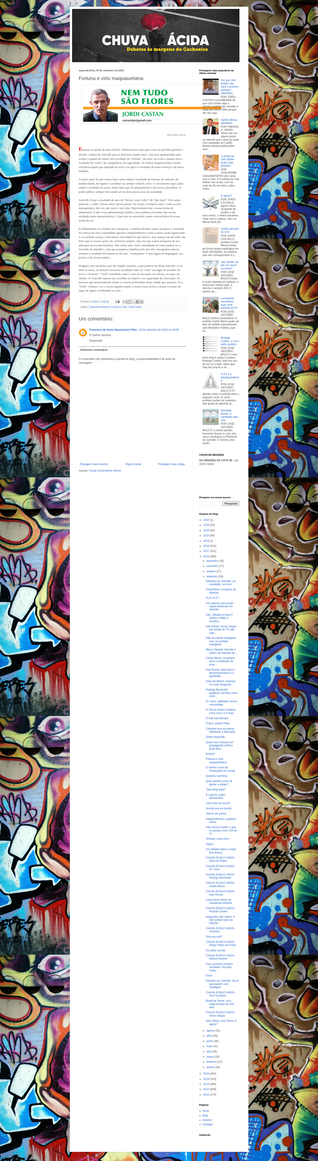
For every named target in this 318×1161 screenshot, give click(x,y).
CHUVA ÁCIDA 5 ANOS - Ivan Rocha (221, 893)
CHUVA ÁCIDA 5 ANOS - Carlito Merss (221, 884)
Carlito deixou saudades (229, 121)
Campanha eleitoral (99, 307)
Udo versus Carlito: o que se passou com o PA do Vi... (221, 830)
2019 (206, 540)
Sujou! (209, 844)
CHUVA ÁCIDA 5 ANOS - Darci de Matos (221, 859)
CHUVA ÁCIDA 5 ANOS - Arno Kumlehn (221, 994)
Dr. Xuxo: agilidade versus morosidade (221, 703)
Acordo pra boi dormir (218, 808)
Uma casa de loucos (218, 803)
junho (210, 1041)
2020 (206, 535)
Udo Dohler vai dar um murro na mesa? (229, 265)
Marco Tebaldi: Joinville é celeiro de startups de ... (222, 651)
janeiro (210, 1067)
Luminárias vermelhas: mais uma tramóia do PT (229, 303)
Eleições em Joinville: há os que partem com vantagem (222, 984)
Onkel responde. (215, 736)
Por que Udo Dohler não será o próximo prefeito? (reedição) (229, 87)
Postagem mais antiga (171, 464)
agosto (210, 1030)
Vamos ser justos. (216, 813)
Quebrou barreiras (216, 775)
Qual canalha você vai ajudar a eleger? (219, 782)
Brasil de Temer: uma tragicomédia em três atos (220, 1004)
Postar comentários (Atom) (105, 470)
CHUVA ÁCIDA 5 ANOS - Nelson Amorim (221, 957)
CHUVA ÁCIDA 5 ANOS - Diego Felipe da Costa (221, 943)
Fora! (209, 975)
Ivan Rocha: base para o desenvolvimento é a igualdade (220, 673)
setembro (212, 576)
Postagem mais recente (94, 464)
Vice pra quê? (214, 936)
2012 (206, 1089)
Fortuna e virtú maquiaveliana (216, 760)
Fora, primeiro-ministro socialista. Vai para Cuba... (219, 967)
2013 (206, 1084)
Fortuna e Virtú (119, 307)
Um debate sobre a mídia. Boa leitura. (221, 851)
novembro (212, 566)
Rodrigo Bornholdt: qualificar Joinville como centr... (221, 693)
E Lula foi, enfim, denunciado (216, 796)
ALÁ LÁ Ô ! (212, 597)
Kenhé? (210, 753)
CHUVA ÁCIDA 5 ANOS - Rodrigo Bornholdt (221, 876)
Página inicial (133, 464)
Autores (207, 1120)
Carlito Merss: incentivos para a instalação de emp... (220, 661)
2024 (206, 525)
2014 (206, 1079)
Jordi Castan (135, 307)
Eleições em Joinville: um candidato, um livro (221, 583)
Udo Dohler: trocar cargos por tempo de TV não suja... (221, 629)
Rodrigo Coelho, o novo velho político (230, 341)
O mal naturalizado (217, 718)
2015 (206, 1073)
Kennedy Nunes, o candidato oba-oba (229, 415)
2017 (206, 551)
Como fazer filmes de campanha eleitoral (219, 901)
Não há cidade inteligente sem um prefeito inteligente (221, 641)
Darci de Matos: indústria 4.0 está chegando (220, 683)
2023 (206, 530)
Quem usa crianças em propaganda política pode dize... (219, 745)
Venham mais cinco (217, 838)
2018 (206, 546)
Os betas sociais (215, 950)
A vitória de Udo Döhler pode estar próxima (227, 161)
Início (206, 1110)
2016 (206, 556)
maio (209, 1046)
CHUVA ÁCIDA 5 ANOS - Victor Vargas (221, 1014)
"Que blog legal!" (216, 789)
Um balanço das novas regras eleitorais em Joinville (219, 606)
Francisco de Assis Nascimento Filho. (113, 329)
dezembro (212, 560)
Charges (208, 1124)
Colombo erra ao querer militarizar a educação (220, 730)
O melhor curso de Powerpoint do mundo (220, 769)
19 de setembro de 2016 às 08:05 (159, 329)
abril (209, 1051)
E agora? (226, 195)
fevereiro (212, 1061)
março (210, 1056)
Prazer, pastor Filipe (218, 723)
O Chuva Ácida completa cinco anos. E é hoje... (220, 711)
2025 (206, 519)
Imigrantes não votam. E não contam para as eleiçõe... (220, 920)
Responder (96, 340)
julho (209, 1035)
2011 (206, 1094)
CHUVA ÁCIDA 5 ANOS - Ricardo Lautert (221, 910)
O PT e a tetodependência (230, 377)
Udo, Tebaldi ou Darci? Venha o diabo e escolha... (219, 618)
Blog (205, 1115)
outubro (211, 571)
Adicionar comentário (94, 349)
